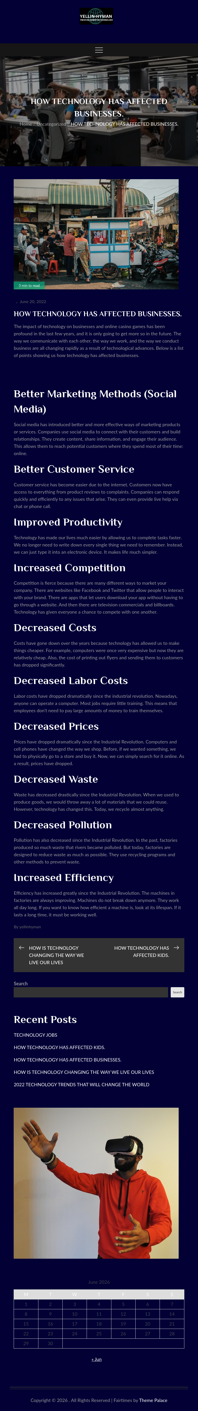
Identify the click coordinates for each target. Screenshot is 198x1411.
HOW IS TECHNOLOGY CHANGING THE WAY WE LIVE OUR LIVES (84, 1072)
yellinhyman (30, 926)
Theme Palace (153, 1400)
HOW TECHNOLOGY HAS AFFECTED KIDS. (59, 1047)
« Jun (97, 1359)
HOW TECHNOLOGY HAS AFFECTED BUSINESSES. (67, 1060)
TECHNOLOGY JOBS (36, 1035)
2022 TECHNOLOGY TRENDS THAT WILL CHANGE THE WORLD (81, 1084)
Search (21, 983)
